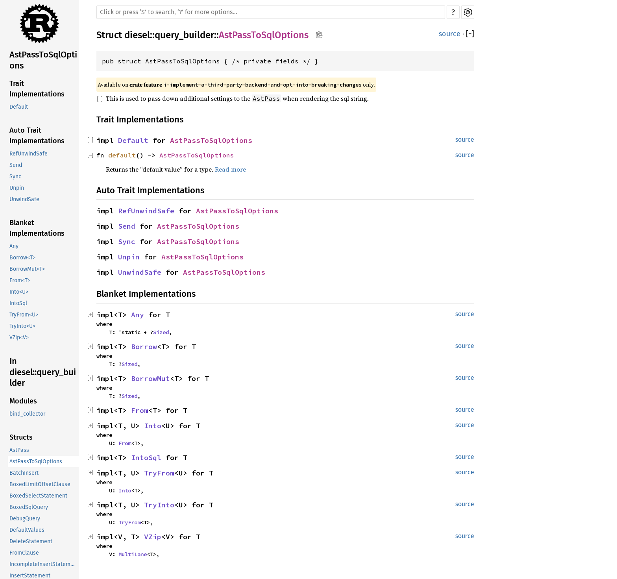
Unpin (16, 188)
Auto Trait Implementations (37, 135)
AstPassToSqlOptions (43, 60)
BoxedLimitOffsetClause (39, 484)
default (122, 155)
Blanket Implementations (37, 228)
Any (13, 246)
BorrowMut (150, 378)
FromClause (24, 552)
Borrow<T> (22, 257)
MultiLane (132, 554)
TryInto (159, 504)
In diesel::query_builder (42, 372)
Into (152, 425)
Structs (21, 437)
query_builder (184, 35)
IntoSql (18, 303)
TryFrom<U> (23, 314)
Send (15, 165)
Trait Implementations (37, 88)
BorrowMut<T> (27, 269)
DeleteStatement (30, 541)
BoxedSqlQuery (28, 507)
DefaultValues (26, 530)
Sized (161, 332)
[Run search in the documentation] (270, 12)
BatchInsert (24, 473)
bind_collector (27, 414)
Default (18, 107)
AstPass (19, 450)
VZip (152, 536)
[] (470, 34)
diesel (137, 35)
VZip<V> (19, 337)
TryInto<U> (22, 326)
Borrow (144, 346)
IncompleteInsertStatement (44, 564)
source (449, 34)
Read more (230, 169)
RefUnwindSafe (28, 153)
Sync (15, 176)
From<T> (19, 280)
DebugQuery (24, 518)
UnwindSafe (24, 199)
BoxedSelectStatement (38, 495)
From (139, 410)
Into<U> (18, 292)
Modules (23, 401)
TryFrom (159, 472)
